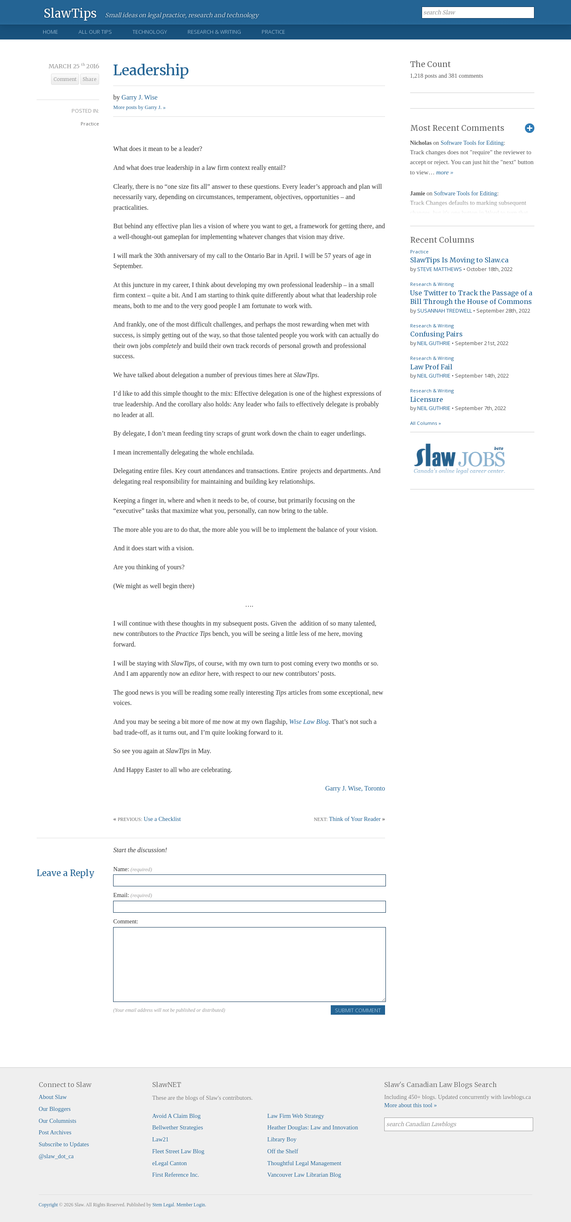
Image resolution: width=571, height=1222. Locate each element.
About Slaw (53, 1097)
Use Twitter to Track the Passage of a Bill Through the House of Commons (471, 297)
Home (50, 31)
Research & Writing (214, 31)
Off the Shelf (282, 1151)
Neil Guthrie (433, 343)
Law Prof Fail (431, 367)
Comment (65, 79)
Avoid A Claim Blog (176, 1116)
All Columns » (425, 423)
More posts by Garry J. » (139, 107)
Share (90, 79)
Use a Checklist (162, 819)
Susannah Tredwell (444, 310)
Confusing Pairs (436, 334)
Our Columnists (58, 1121)
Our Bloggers (55, 1109)
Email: (132, 895)
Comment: (125, 921)
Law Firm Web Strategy (295, 1116)
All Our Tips (95, 31)
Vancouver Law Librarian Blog (304, 1174)
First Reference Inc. (175, 1174)
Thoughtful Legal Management (304, 1163)
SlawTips (70, 13)
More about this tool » (410, 1105)
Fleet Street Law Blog (178, 1151)
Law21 (160, 1139)
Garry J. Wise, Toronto (355, 788)
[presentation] (175, 1032)
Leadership (151, 70)
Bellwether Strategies (177, 1127)
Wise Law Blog (309, 721)
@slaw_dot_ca (56, 1156)
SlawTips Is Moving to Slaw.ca (459, 260)
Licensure (426, 399)
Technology (149, 31)
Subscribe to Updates (64, 1144)
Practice (273, 31)
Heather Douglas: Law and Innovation (312, 1127)
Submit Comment (358, 1010)
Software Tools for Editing (472, 142)
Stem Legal (163, 1204)
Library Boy (282, 1139)
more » (444, 172)
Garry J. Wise (139, 97)
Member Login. (191, 1204)
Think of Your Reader (355, 819)
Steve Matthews (439, 269)
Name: (132, 869)
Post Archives (55, 1132)
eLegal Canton (169, 1163)
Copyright (48, 1204)
